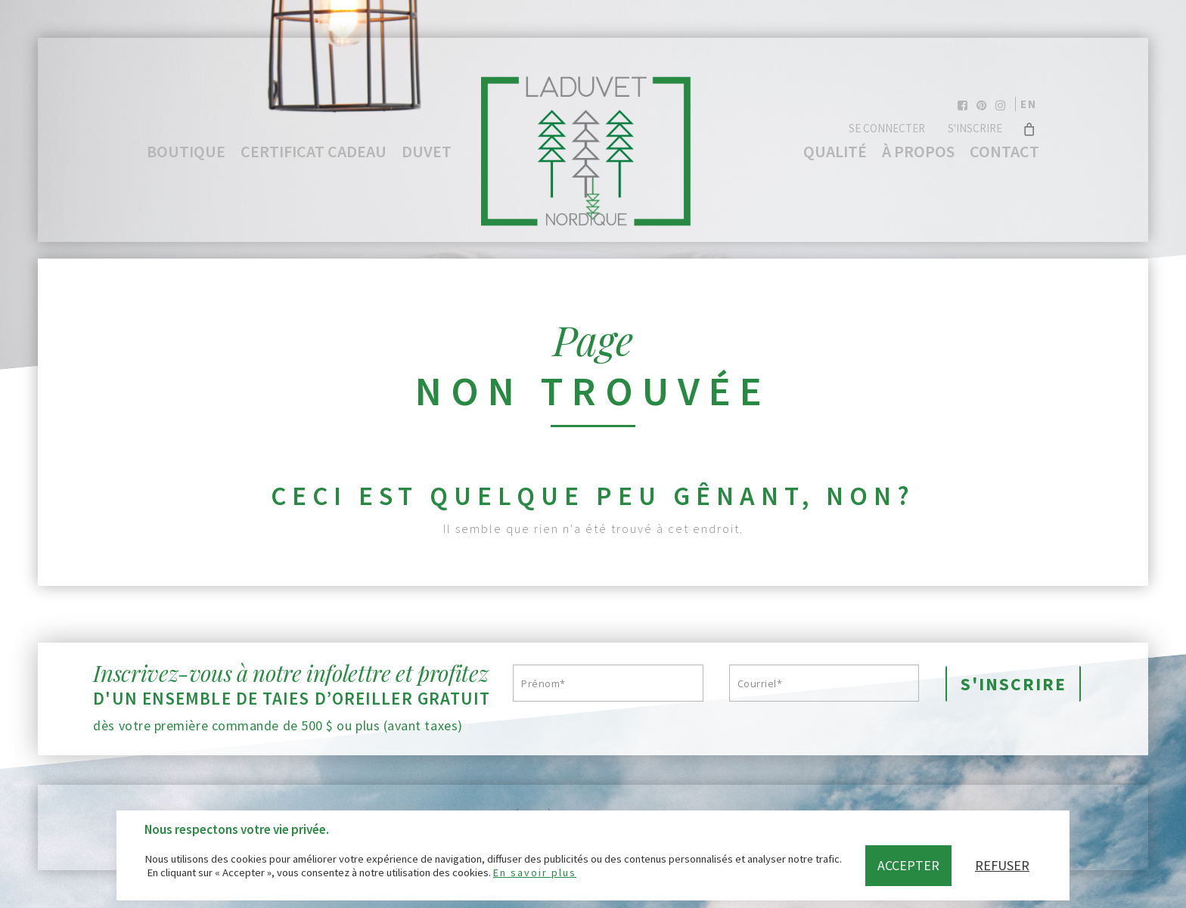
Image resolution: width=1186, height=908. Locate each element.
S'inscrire (975, 128)
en (1028, 104)
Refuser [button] (1002, 865)
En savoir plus (534, 872)
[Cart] (1029, 128)
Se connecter (887, 128)
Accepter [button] (908, 865)
